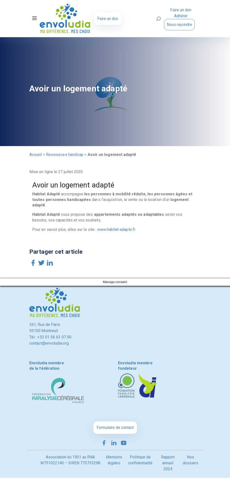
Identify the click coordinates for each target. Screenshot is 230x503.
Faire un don (107, 18)
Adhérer (181, 16)
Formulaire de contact (115, 427)
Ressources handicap (65, 154)
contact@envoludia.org (49, 343)
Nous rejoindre (179, 24)
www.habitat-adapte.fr (116, 229)
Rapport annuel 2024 (168, 463)
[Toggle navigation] (34, 19)
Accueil (35, 154)
